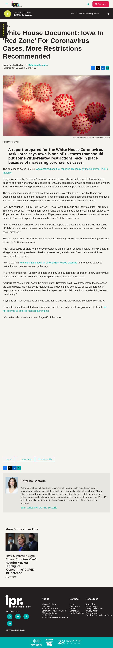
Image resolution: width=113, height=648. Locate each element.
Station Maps (91, 606)
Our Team (46, 606)
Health (9, 459)
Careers (72, 608)
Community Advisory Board (54, 610)
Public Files (47, 615)
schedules (3, 30)
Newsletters (74, 606)
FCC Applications (49, 613)
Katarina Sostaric (38, 65)
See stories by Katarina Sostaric (39, 507)
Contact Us (74, 610)
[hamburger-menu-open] (6, 4)
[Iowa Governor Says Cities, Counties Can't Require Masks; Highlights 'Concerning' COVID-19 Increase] (22, 542)
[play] (7, 13)
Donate (102, 4)
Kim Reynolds (45, 459)
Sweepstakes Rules (94, 608)
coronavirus (25, 459)
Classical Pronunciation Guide (99, 615)
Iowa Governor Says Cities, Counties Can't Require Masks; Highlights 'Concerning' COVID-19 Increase (21, 564)
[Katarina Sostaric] (12, 485)
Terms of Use (91, 613)
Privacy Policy (92, 610)
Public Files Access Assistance (55, 617)
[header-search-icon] (88, 4)
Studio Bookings (76, 613)
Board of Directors (50, 608)
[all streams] (109, 13)
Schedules (90, 604)
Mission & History (49, 604)
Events (72, 604)
